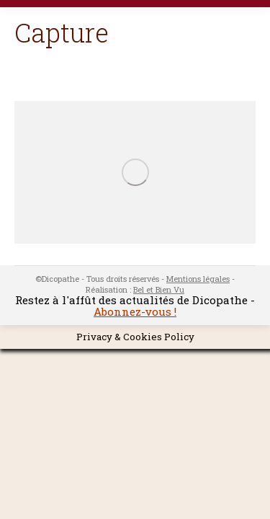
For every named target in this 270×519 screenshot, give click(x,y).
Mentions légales (198, 278)
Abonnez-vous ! (135, 311)
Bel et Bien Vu (158, 289)
